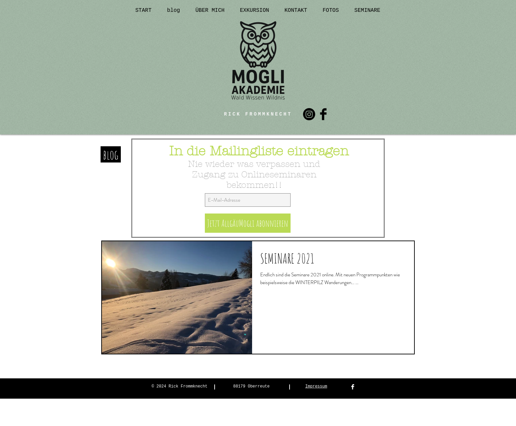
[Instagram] (309, 114)
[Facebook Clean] (352, 387)
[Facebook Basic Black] (323, 114)
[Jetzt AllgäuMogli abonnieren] (248, 223)
